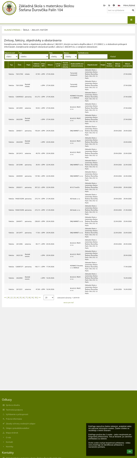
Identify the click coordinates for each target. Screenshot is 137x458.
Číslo (19, 65)
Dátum (50, 65)
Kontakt (9, 442)
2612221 (19, 289)
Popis (28, 65)
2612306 (19, 244)
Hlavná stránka (12, 30)
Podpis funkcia (109, 65)
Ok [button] (130, 451)
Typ (11, 65)
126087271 (19, 267)
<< (5, 297)
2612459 (19, 108)
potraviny (28, 97)
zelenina (28, 108)
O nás (8, 437)
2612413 (19, 153)
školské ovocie (27, 119)
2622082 (19, 278)
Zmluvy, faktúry (40, 30)
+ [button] (104, 5)
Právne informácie (14, 419)
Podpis (103, 65)
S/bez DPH (43, 65)
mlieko (27, 74)
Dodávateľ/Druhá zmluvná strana (77, 65)
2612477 (19, 233)
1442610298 (19, 199)
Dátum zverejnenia (127, 65)
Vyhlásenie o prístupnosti (17, 414)
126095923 (19, 97)
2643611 (19, 131)
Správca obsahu (13, 405)
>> (40, 297)
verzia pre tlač (68, 302)
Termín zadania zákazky (65, 65)
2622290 (19, 119)
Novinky (9, 446)
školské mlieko (27, 85)
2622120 (19, 255)
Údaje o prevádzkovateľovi (17, 428)
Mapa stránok (12, 432)
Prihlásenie (129, 5)
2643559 (19, 176)
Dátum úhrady (117, 65)
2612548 (19, 165)
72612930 (19, 85)
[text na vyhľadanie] (121, 10)
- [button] (109, 5)
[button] (119, 5)
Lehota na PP (58, 65)
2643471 (19, 221)
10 (36, 297)
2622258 (19, 142)
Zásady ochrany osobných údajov (20, 423)
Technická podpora (14, 409)
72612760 (19, 74)
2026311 (19, 187)
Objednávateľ (92, 65)
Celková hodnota (36, 65)
